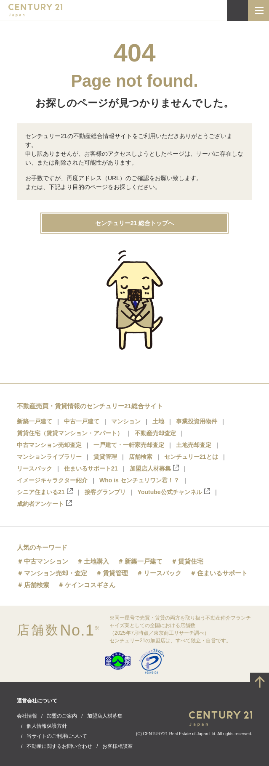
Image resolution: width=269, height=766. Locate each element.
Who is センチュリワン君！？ (139, 480)
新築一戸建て (34, 421)
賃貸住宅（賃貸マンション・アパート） (70, 433)
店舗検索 (140, 456)
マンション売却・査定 (55, 573)
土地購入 (96, 561)
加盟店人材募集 (154, 468)
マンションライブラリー (49, 456)
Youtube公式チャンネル (174, 491)
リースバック (34, 468)
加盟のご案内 (62, 716)
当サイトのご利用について (57, 736)
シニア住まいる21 (45, 491)
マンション (126, 421)
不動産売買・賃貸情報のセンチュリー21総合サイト (90, 406)
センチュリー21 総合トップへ (134, 223)
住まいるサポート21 (91, 468)
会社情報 (27, 716)
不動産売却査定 (155, 433)
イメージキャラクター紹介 (52, 480)
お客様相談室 (117, 746)
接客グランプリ (105, 492)
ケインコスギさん (90, 584)
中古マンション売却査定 (49, 445)
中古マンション (46, 561)
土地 (158, 421)
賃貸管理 (105, 456)
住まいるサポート (222, 573)
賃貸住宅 (190, 561)
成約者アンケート (44, 503)
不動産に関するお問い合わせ (59, 746)
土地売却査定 (193, 445)
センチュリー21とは (191, 456)
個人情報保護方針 (47, 726)
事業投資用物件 (196, 421)
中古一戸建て (81, 421)
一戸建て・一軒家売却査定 (128, 445)
